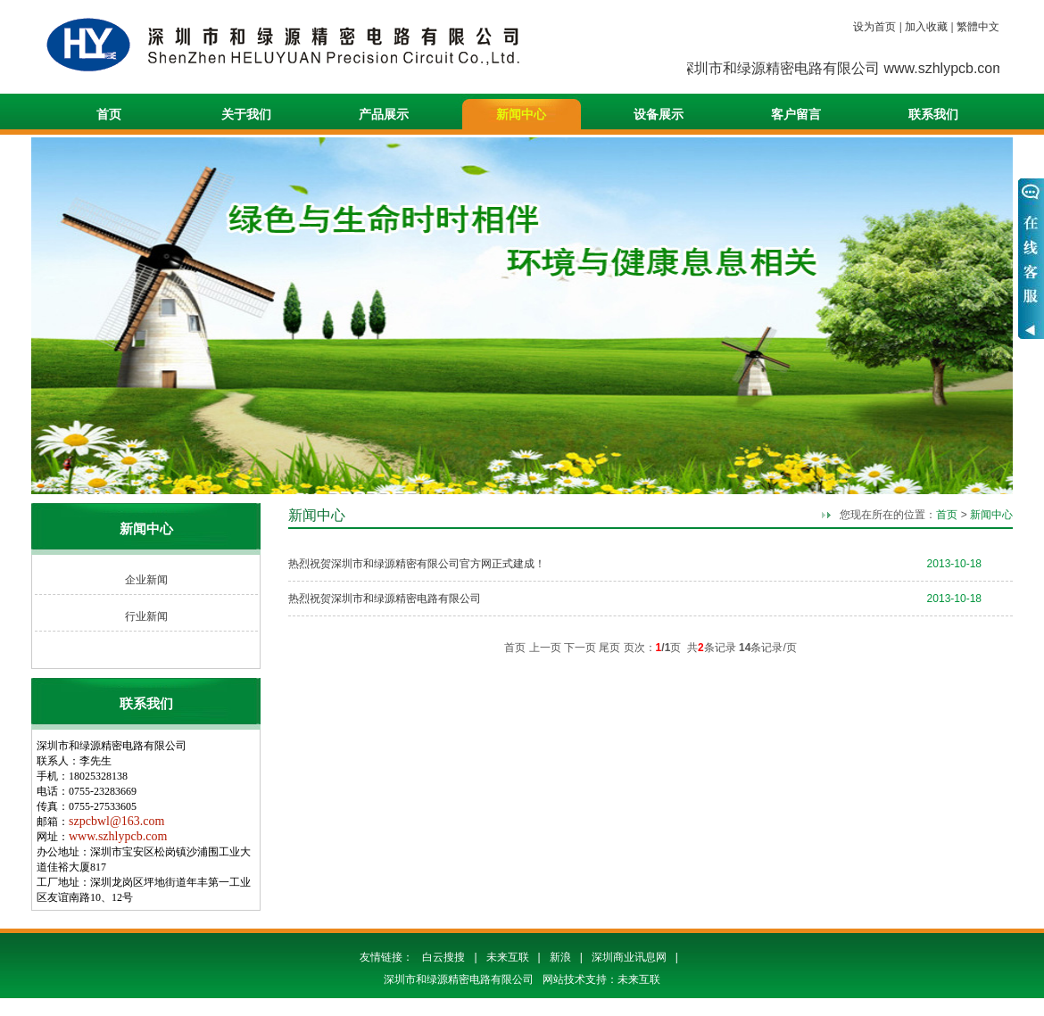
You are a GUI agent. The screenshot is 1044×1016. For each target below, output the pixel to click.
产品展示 (384, 114)
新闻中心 (521, 114)
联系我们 (933, 114)
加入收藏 (926, 27)
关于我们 (246, 114)
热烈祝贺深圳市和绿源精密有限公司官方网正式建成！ (416, 564)
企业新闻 (146, 580)
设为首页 (874, 27)
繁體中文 (978, 27)
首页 (108, 114)
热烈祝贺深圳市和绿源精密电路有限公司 (384, 598)
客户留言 (796, 114)
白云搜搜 (443, 957)
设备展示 (659, 114)
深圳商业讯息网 (629, 957)
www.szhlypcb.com (118, 836)
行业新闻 (146, 616)
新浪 (560, 957)
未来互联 (507, 957)
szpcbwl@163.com (116, 821)
